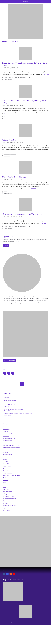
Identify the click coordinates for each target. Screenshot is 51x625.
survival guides (6, 510)
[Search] (22, 384)
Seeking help (6, 489)
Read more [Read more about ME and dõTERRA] (12, 151)
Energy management (7, 454)
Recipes (4, 487)
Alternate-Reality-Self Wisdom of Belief (12, 396)
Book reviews (6, 436)
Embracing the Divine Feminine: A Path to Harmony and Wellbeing (18, 413)
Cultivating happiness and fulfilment (22, 77)
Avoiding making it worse (9, 433)
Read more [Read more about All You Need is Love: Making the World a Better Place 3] (43, 223)
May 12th (5, 477)
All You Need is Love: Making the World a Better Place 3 (23, 214)
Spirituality (5, 503)
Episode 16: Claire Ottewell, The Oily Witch (13, 409)
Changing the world (8, 77)
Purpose (4, 482)
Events (5, 117)
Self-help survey (6, 494)
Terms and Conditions (39, 622)
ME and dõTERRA (9, 140)
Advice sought (6, 429)
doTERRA (13, 154)
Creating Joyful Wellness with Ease (11, 445)
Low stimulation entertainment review (12, 475)
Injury (4, 468)
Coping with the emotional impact (11, 443)
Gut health (5, 461)
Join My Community (9, 360)
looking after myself (7, 473)
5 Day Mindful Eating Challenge (14, 177)
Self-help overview (7, 491)
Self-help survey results (8, 496)
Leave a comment (8, 79)
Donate (6, 245)
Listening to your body (8, 470)
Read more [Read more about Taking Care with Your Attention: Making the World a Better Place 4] (46, 74)
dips (4, 450)
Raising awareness (7, 484)
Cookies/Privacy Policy (30, 622)
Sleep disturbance (7, 501)
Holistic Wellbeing (7, 466)
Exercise (5, 459)
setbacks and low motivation (9, 498)
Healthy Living (6, 463)
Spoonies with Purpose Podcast (10, 505)
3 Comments (7, 156)
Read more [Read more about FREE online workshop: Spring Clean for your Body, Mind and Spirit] (7, 113)
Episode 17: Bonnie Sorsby (9, 404)
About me (5, 426)
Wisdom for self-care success (10, 400)
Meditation (5, 480)
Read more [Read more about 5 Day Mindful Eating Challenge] (33, 188)
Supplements (6, 508)
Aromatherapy (7, 154)
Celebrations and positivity (9, 438)
